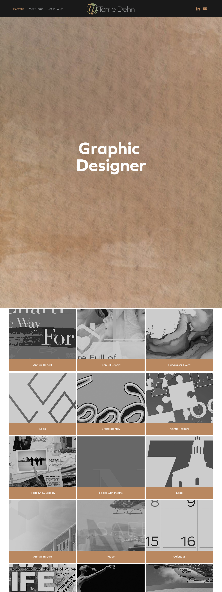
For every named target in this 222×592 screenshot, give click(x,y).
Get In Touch (55, 8)
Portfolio (18, 8)
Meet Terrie (36, 8)
